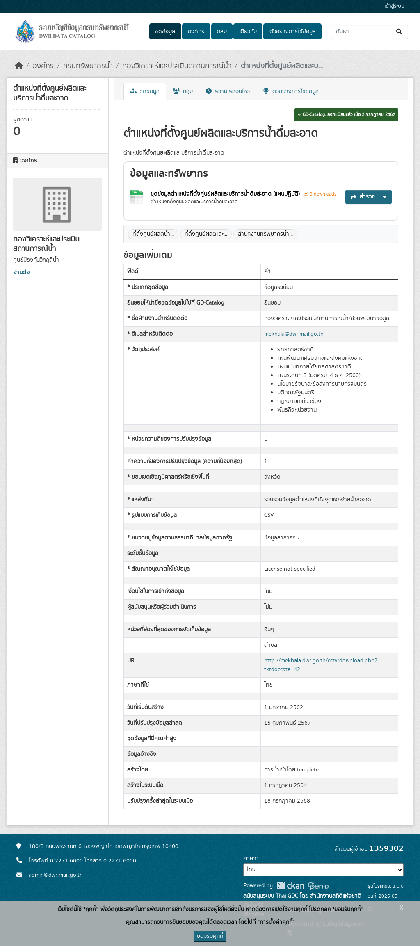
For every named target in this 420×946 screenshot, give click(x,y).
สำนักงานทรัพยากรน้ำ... (265, 234)
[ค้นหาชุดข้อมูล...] (369, 32)
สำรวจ (363, 197)
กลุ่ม (222, 31)
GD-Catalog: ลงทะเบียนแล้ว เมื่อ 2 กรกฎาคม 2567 (346, 114)
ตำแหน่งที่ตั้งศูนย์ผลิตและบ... (282, 66)
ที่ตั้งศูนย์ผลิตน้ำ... (153, 234)
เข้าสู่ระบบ (394, 6)
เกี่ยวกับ (248, 31)
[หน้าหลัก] (19, 66)
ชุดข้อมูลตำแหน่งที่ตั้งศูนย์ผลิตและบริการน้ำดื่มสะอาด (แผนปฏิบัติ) (226, 194)
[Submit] (400, 32)
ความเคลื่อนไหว (228, 91)
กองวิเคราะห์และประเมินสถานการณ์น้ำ (176, 66)
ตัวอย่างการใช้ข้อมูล (292, 31)
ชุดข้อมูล (165, 31)
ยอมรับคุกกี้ (210, 936)
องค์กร (196, 31)
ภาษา (249, 859)
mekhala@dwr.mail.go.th (294, 334)
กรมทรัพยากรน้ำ (88, 66)
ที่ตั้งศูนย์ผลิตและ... (206, 234)
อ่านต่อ (21, 272)
